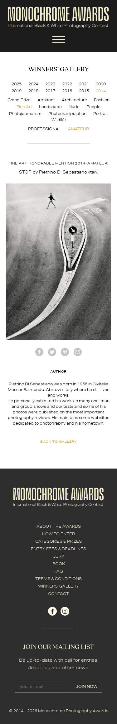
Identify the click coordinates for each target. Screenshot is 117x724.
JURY (58, 556)
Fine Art (24, 106)
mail (78, 352)
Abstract (46, 99)
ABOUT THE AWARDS (59, 526)
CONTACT (58, 593)
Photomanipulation (67, 113)
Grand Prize (19, 99)
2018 (33, 90)
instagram (65, 611)
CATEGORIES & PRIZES (58, 541)
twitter (52, 352)
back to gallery (58, 441)
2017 (50, 90)
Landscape (50, 106)
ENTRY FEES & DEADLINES (58, 548)
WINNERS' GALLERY (58, 586)
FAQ (58, 571)
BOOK (58, 563)
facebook (39, 352)
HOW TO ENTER (58, 533)
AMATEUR (78, 128)
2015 (84, 90)
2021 (84, 84)
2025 (17, 84)
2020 (101, 84)
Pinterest (65, 352)
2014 (101, 90)
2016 (67, 90)
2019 (17, 90)
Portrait (100, 113)
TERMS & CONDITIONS (58, 578)
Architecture (74, 99)
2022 (67, 84)
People (93, 106)
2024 (33, 84)
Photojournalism (25, 113)
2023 (50, 84)
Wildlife (58, 119)
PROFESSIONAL (44, 128)
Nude (74, 106)
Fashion (102, 99)
